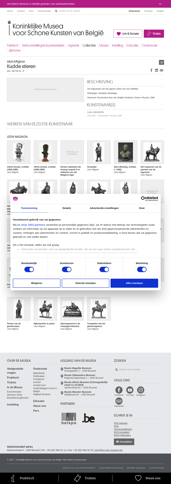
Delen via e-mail (161, 70)
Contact (21, 11)
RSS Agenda (120, 423)
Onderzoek (149, 45)
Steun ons (39, 405)
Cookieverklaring (156, 468)
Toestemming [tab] (29, 208)
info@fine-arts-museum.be (109, 450)
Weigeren (36, 283)
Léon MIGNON (104, 114)
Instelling (117, 45)
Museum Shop (14, 394)
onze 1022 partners (33, 224)
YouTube (130, 395)
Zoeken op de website (56, 11)
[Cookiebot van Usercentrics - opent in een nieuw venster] (143, 198)
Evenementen (44, 11)
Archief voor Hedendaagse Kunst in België (45, 388)
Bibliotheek (39, 373)
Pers (31, 11)
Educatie (132, 45)
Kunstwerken (161, 62)
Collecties (89, 45)
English (160, 11)
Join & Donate (130, 33)
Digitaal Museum (42, 394)
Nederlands (134, 11)
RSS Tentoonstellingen (123, 428)
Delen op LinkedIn (156, 70)
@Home (14, 50)
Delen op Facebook (151, 70)
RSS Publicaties (122, 435)
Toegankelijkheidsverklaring (111, 468)
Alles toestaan (134, 283)
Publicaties (39, 376)
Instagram (140, 395)
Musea (103, 45)
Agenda (73, 45)
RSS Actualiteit (121, 432)
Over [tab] (142, 208)
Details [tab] (67, 208)
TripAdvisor (119, 406)
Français (148, 11)
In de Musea (14, 387)
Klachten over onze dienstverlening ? (79, 468)
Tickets (157, 33)
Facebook (119, 395)
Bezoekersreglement (17, 397)
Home (10, 11)
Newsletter (126, 441)
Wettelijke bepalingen (136, 468)
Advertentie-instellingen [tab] (104, 208)
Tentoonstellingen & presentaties (43, 45)
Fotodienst (38, 379)
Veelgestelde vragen (15, 370)
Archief (37, 382)
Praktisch (12, 45)
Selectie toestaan (85, 283)
